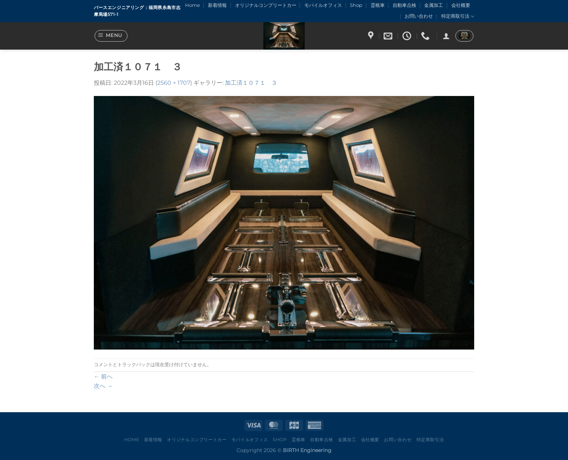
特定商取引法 (457, 16)
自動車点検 (404, 5)
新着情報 (217, 5)
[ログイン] (446, 36)
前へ (103, 376)
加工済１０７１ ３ (251, 82)
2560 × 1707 (173, 82)
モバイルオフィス (323, 5)
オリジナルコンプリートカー (265, 5)
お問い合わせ (419, 16)
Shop (356, 5)
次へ (103, 385)
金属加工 (433, 5)
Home (192, 5)
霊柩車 (378, 5)
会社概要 (460, 5)
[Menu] (111, 36)
